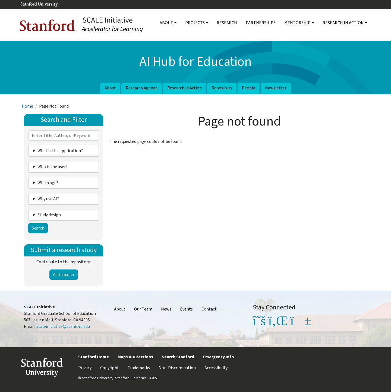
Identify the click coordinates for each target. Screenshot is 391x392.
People (248, 88)
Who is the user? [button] (52, 167)
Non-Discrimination (177, 368)
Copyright (109, 368)
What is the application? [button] (60, 151)
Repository (222, 88)
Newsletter (275, 88)
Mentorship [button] (297, 23)
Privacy (85, 368)
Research (227, 23)
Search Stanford (178, 357)
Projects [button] (195, 23)
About (110, 88)
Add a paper (63, 275)
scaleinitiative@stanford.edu (63, 327)
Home (27, 106)
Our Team (143, 309)
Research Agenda (141, 88)
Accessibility (216, 368)
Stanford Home (93, 357)
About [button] (166, 23)
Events (186, 309)
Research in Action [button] (343, 23)
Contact (209, 309)
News (166, 309)
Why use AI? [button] (48, 199)
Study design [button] (49, 215)
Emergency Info (218, 357)
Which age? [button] (47, 183)
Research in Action (184, 88)
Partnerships (261, 23)
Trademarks (139, 368)
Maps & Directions (135, 357)
